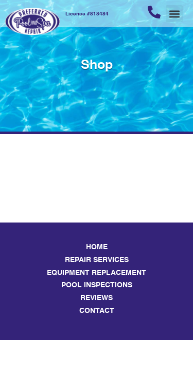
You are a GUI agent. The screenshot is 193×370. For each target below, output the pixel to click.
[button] (174, 13)
